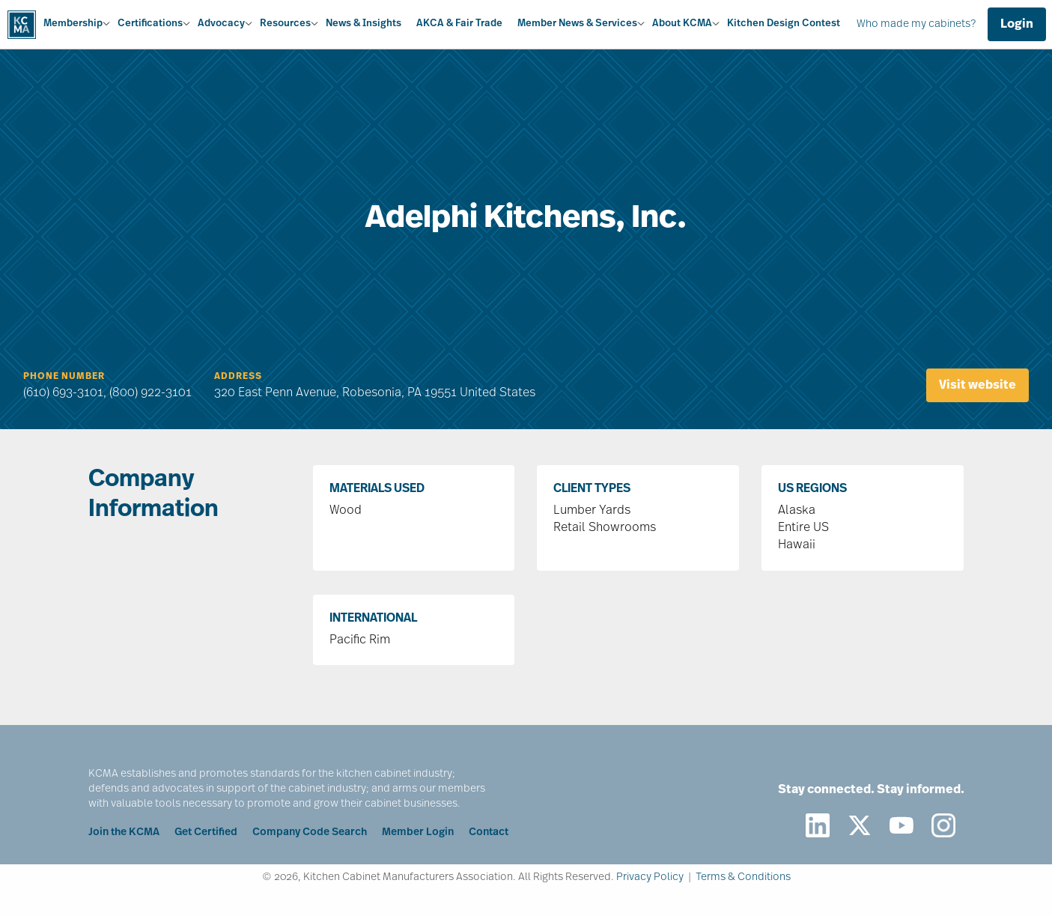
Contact (488, 832)
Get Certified (205, 832)
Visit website (977, 386)
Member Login (418, 832)
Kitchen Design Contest (783, 23)
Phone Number (64, 376)
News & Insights (363, 23)
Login (1016, 25)
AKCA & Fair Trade (459, 23)
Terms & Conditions (743, 877)
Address (238, 376)
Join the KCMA (123, 832)
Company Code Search (309, 832)
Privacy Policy (650, 877)
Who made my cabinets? (916, 24)
